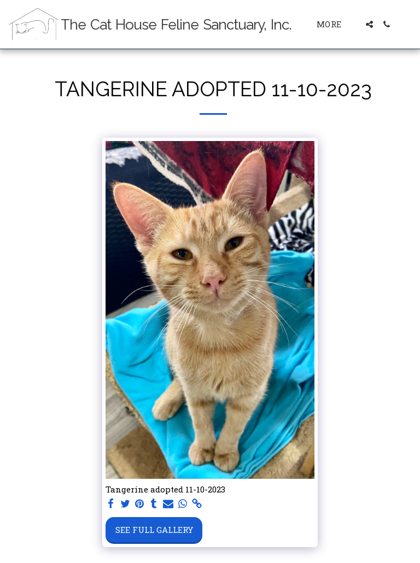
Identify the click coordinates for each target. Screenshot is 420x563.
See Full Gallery (154, 529)
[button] (369, 24)
